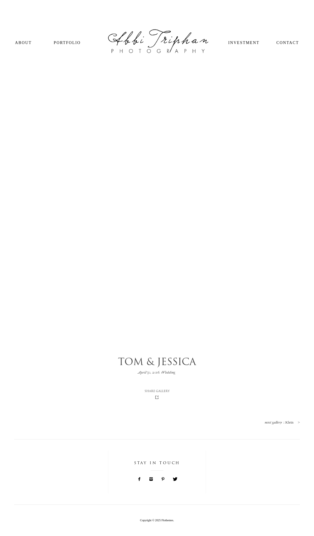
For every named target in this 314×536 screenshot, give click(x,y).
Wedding (168, 372)
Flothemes (167, 520)
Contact (287, 43)
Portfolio (67, 43)
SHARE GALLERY (157, 391)
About (23, 43)
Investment (243, 43)
